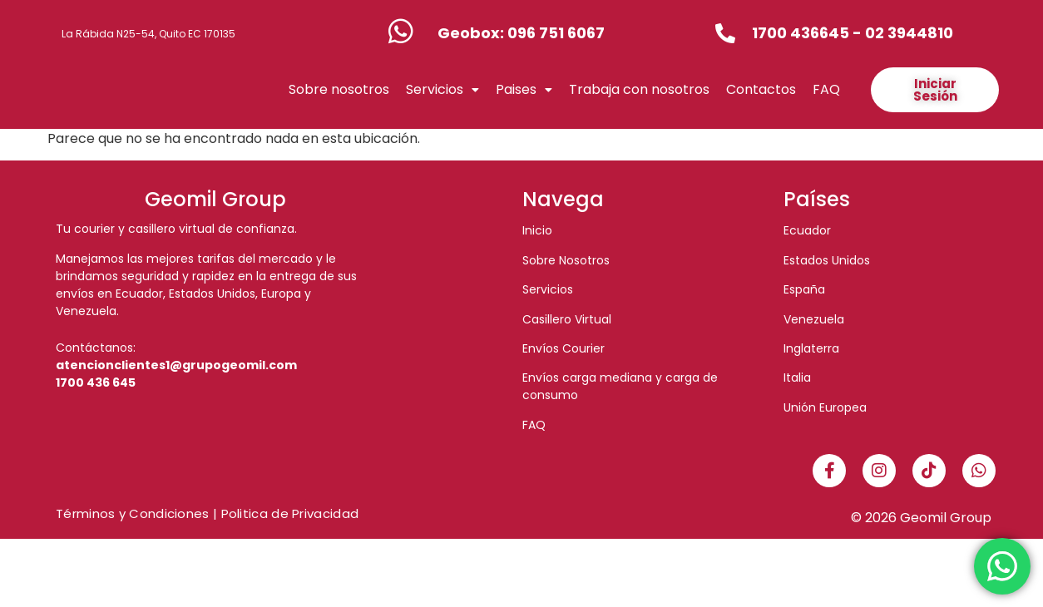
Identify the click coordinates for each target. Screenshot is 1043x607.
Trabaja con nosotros (639, 123)
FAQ (826, 123)
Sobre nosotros (339, 123)
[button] (442, 124)
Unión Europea (825, 475)
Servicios (442, 123)
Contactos (761, 123)
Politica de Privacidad (290, 581)
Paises (524, 123)
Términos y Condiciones (133, 581)
